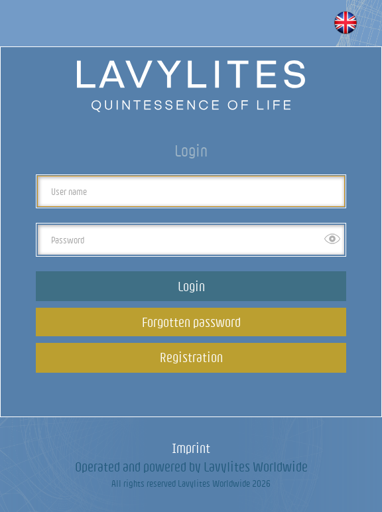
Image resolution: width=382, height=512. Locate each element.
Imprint (191, 448)
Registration (191, 357)
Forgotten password (191, 322)
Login (191, 286)
